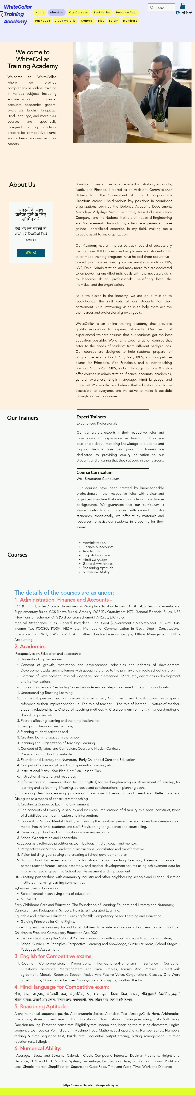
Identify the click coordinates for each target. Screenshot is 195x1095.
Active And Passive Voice (104, 974)
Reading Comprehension (42, 963)
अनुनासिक (76, 994)
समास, (28, 1000)
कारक (134, 994)
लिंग (90, 1000)
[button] (182, 6)
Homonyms (128, 963)
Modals (45, 974)
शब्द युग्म (101, 994)
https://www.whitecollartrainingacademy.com (91, 1085)
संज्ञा (17, 994)
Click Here (150, 1013)
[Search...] (161, 8)
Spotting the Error (132, 980)
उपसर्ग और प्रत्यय (44, 1000)
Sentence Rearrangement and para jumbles (79, 969)
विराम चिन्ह (119, 994)
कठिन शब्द (101, 1000)
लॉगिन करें (31, 252)
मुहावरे (152, 994)
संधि (144, 994)
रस (88, 994)
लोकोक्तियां (164, 994)
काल (27, 994)
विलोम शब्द (64, 1000)
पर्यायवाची (79, 1000)
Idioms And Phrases (139, 969)
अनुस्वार (38, 994)
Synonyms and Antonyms (96, 980)
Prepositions (80, 963)
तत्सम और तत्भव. (121, 1000)
